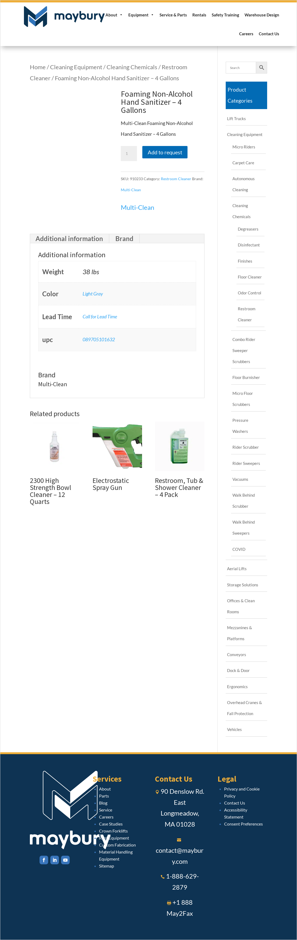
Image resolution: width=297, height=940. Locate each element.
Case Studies (111, 823)
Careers (246, 33)
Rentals (199, 14)
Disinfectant (249, 244)
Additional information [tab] (69, 238)
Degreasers (248, 229)
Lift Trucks (236, 118)
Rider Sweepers (246, 463)
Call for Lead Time (100, 316)
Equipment (141, 14)
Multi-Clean (131, 189)
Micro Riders (243, 146)
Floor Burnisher (246, 377)
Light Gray (93, 294)
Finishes (245, 261)
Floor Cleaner (250, 276)
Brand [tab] (124, 238)
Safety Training (225, 14)
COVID (238, 549)
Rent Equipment (114, 837)
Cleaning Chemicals (132, 67)
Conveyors (236, 654)
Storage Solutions (242, 584)
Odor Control (249, 292)
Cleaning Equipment (76, 67)
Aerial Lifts (237, 568)
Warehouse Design (262, 14)
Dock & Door (238, 670)
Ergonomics (237, 686)
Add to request (165, 152)
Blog (103, 802)
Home (38, 67)
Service (105, 809)
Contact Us (269, 33)
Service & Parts (173, 14)
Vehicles (234, 729)
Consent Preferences (243, 823)
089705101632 (99, 339)
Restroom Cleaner (176, 178)
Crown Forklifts (113, 830)
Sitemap (106, 865)
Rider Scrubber (245, 447)
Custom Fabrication (117, 844)
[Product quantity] (129, 153)
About (114, 14)
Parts (104, 795)
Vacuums (240, 479)
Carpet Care (243, 162)
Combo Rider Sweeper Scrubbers (243, 350)
